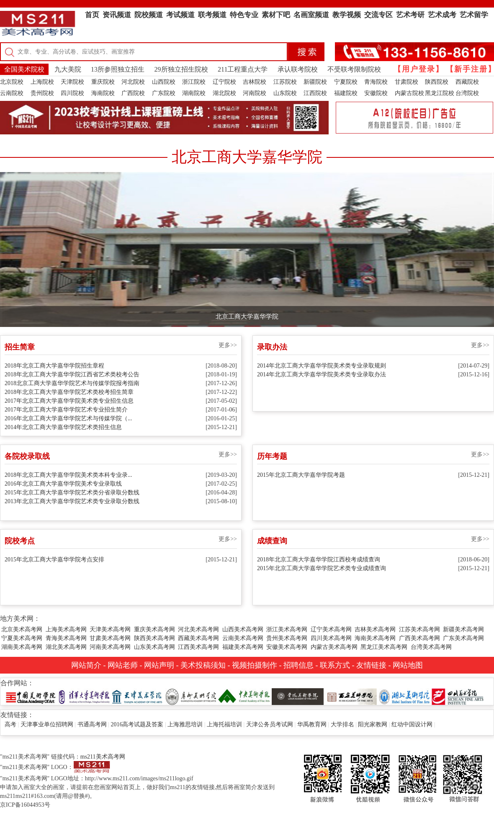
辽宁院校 (224, 82)
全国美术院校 (24, 69)
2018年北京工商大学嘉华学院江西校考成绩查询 (318, 559)
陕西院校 (436, 82)
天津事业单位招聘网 (47, 724)
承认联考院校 (298, 69)
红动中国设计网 (411, 724)
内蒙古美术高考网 (334, 647)
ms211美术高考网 (102, 757)
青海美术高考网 (66, 638)
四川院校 (72, 93)
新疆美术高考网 (463, 629)
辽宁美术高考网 (331, 629)
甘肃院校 (406, 82)
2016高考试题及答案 (137, 724)
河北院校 (133, 82)
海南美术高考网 (375, 638)
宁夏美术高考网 (21, 638)
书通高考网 (92, 724)
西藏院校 (467, 82)
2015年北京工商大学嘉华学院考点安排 (54, 559)
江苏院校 (285, 82)
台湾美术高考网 (431, 647)
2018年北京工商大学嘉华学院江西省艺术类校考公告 (72, 374)
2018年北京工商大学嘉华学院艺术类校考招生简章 (69, 392)
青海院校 (376, 82)
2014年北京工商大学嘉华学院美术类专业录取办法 (321, 374)
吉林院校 (254, 82)
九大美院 (67, 69)
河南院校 (254, 93)
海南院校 (103, 93)
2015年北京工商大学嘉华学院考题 (301, 475)
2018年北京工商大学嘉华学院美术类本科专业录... (68, 475)
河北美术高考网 (198, 629)
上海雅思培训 (185, 724)
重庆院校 (103, 82)
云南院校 (11, 93)
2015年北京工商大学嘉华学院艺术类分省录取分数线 (72, 492)
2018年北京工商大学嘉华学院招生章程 (54, 366)
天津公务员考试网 (269, 724)
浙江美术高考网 (286, 629)
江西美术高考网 (198, 647)
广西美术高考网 (419, 638)
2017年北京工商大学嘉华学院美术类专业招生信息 (69, 401)
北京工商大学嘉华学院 (247, 316)
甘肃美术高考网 (110, 638)
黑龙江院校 (439, 93)
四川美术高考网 (331, 638)
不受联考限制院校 (354, 69)
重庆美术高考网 (154, 629)
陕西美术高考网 (154, 638)
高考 (10, 724)
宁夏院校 (346, 82)
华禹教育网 (312, 724)
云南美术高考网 (242, 638)
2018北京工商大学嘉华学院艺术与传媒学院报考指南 (72, 383)
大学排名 (342, 724)
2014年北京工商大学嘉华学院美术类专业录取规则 (321, 366)
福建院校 (346, 93)
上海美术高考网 (66, 629)
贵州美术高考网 (286, 638)
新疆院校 (315, 82)
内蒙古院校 (409, 93)
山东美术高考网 (154, 647)
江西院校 (315, 93)
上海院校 (42, 82)
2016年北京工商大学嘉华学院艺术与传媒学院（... (68, 418)
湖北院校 (224, 93)
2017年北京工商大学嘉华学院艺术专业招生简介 (66, 409)
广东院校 (163, 93)
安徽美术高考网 (286, 647)
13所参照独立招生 (117, 69)
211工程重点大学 (243, 69)
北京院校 (11, 82)
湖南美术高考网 (21, 647)
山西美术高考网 (242, 629)
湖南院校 (194, 93)
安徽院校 (376, 93)
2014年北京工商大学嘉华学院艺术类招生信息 (63, 427)
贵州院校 (42, 93)
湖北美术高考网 (66, 647)
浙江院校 (194, 82)
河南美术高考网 (110, 647)
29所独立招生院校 (181, 69)
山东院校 (285, 93)
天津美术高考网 (110, 629)
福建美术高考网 (242, 647)
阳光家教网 (372, 724)
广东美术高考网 (463, 638)
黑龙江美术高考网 (383, 647)
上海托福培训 (224, 724)
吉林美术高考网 (375, 629)
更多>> (228, 345)
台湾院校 (467, 93)
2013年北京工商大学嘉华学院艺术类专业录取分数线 (72, 501)
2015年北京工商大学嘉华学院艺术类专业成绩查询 (321, 568)
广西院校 (133, 93)
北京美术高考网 (21, 629)
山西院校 (163, 82)
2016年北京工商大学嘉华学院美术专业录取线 (63, 484)
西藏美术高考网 (198, 638)
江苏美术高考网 (419, 629)
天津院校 (72, 82)
